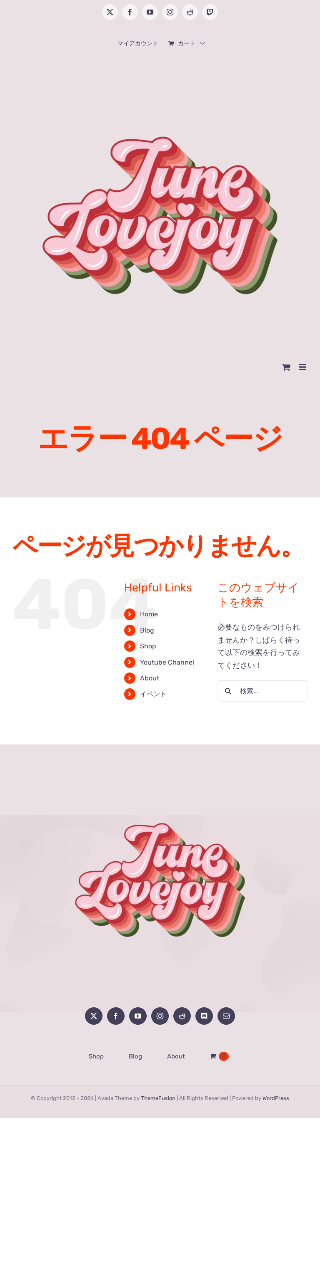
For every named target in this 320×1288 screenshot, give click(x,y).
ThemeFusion (158, 1098)
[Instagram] (160, 1016)
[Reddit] (182, 1016)
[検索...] (263, 691)
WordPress (275, 1098)
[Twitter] (93, 1016)
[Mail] (226, 1016)
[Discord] (204, 1016)
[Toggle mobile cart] (286, 367)
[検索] (228, 691)
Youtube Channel (167, 662)
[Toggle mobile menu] (303, 367)
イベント (153, 694)
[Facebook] (116, 1016)
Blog (147, 630)
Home (149, 614)
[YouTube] (138, 1016)
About (149, 678)
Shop (148, 646)
